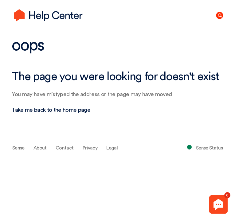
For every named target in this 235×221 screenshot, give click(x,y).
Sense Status (209, 147)
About (40, 147)
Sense (18, 147)
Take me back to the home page (51, 110)
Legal (112, 147)
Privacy (90, 147)
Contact (64, 147)
